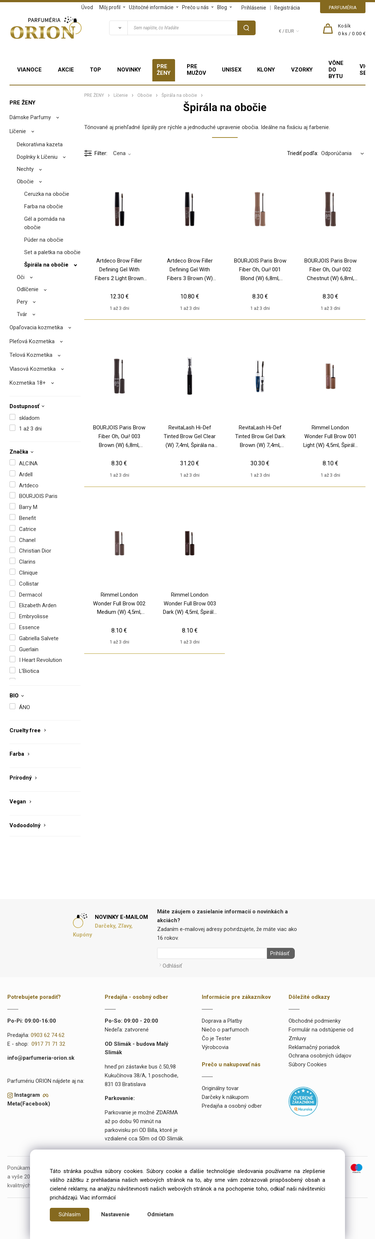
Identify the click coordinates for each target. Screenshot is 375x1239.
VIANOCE (29, 69)
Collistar (29, 583)
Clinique (28, 572)
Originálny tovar (220, 1087)
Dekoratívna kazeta (40, 144)
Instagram (27, 1093)
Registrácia (287, 8)
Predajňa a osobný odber (232, 1104)
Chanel (27, 540)
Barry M (28, 507)
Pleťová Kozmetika (32, 341)
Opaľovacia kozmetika (36, 327)
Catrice (27, 529)
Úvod (87, 7)
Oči (21, 277)
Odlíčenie (27, 289)
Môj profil (109, 7)
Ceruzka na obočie (46, 194)
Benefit (27, 518)
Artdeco (28, 485)
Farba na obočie (43, 206)
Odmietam (160, 1214)
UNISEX (231, 69)
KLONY (266, 69)
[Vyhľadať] (118, 28)
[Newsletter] (212, 953)
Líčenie (18, 131)
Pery (22, 301)
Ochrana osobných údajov (320, 1054)
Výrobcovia (215, 1045)
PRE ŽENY (164, 69)
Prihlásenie (253, 8)
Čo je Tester (216, 1036)
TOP (95, 69)
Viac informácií (98, 1197)
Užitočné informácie (151, 7)
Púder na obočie (43, 240)
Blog (222, 7)
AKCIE (66, 69)
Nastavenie (115, 1214)
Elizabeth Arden (37, 605)
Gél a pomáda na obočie (44, 223)
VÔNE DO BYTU (336, 70)
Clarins (27, 561)
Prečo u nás (195, 7)
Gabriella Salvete (39, 638)
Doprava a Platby (222, 1019)
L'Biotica (29, 671)
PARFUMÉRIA (343, 7)
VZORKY (302, 69)
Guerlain (28, 649)
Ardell (26, 474)
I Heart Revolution (40, 660)
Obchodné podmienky (315, 1019)
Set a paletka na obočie (52, 252)
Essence (29, 627)
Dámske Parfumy (30, 117)
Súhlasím (70, 1214)
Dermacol (30, 594)
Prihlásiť (278, 953)
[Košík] (352, 30)
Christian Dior (35, 550)
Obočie (25, 181)
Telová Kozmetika (31, 355)
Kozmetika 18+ (28, 383)
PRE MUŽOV (196, 69)
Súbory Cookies (308, 1063)
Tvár (22, 314)
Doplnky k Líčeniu (37, 157)
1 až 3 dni (30, 428)
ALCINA (28, 463)
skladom (29, 418)
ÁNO (24, 707)
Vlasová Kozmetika (33, 369)
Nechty (25, 169)
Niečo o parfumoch (225, 1028)
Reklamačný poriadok (314, 1045)
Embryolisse (33, 616)
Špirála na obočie (46, 264)
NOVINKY (129, 69)
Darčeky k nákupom (225, 1095)
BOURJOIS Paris (38, 496)
